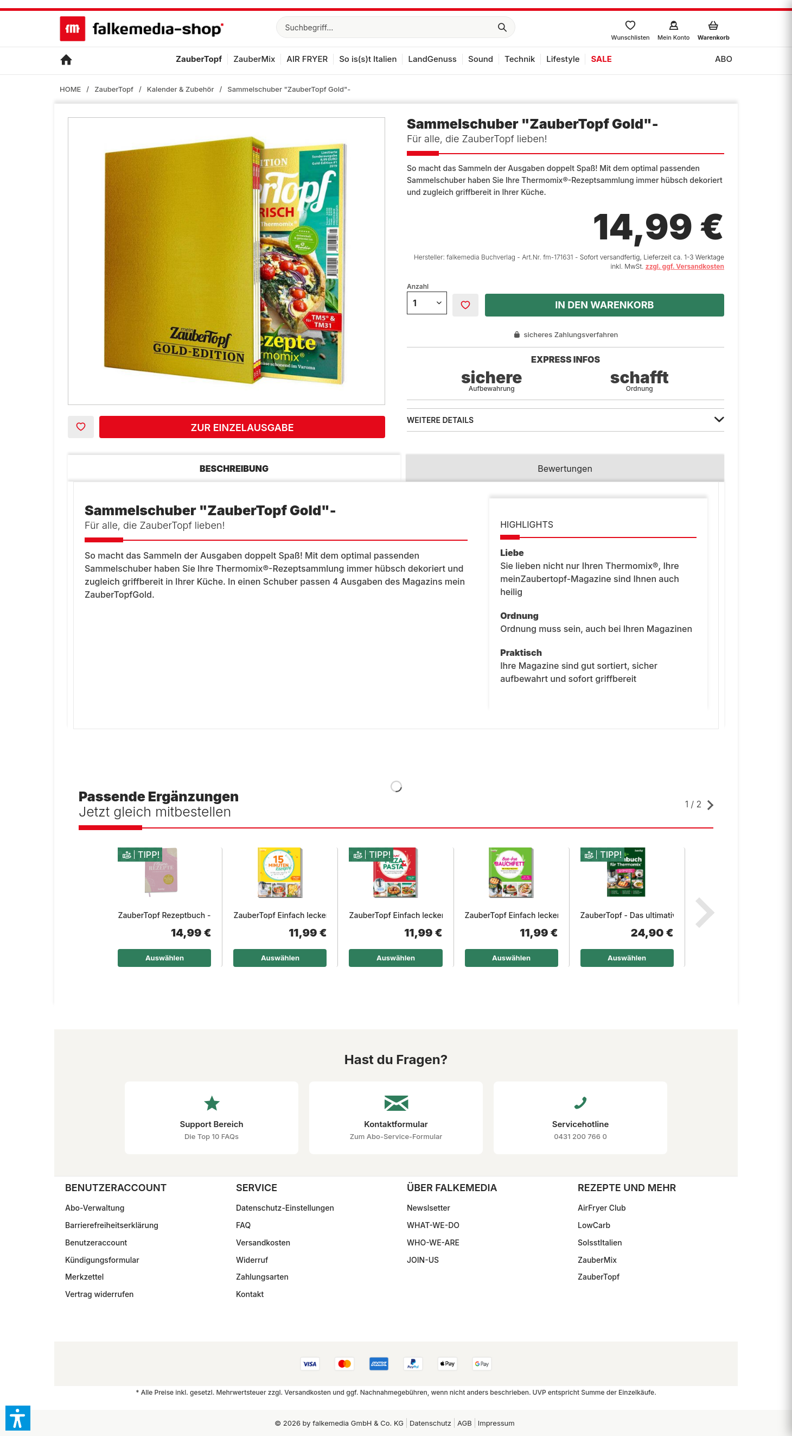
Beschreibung (234, 468)
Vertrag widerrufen (99, 1294)
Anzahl (418, 286)
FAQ (243, 1225)
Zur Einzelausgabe (241, 427)
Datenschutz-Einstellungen (285, 1207)
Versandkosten (263, 1242)
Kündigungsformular (102, 1259)
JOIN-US (423, 1259)
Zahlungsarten (262, 1276)
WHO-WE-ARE (433, 1242)
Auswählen (164, 957)
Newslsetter (428, 1207)
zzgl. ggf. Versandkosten (685, 266)
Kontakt (250, 1294)
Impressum (496, 1423)
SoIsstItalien (600, 1242)
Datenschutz (430, 1423)
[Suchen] (502, 27)
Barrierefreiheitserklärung (111, 1225)
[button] (17, 1418)
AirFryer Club (602, 1207)
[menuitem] (395, 27)
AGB (464, 1423)
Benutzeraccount (96, 1242)
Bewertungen (565, 468)
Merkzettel (84, 1276)
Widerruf (252, 1259)
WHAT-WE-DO (433, 1225)
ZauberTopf (598, 1276)
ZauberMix (597, 1259)
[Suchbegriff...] (395, 27)
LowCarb (594, 1225)
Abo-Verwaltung (94, 1207)
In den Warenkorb (604, 305)
